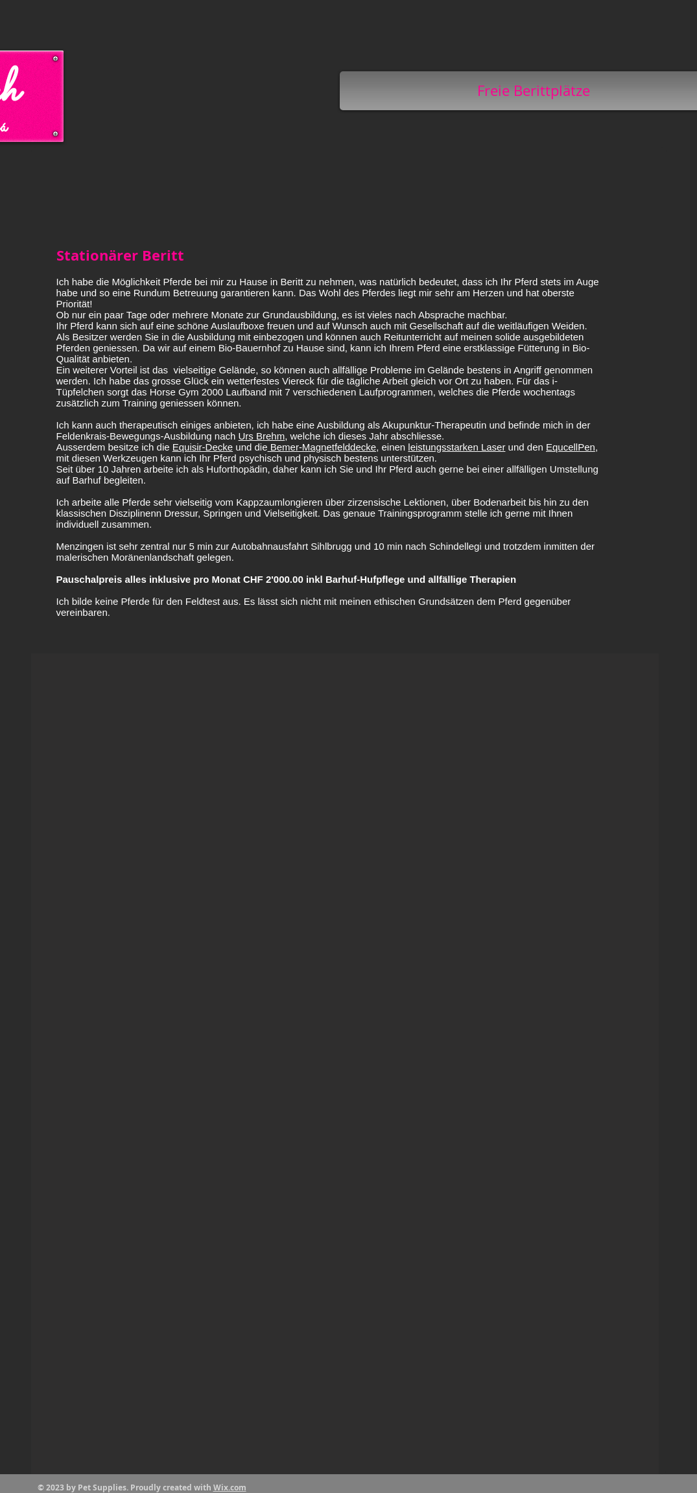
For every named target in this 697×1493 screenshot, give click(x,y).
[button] (345, 1063)
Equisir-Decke (202, 447)
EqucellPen (570, 447)
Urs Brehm (262, 435)
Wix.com (229, 1487)
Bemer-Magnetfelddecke (322, 447)
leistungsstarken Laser (456, 447)
